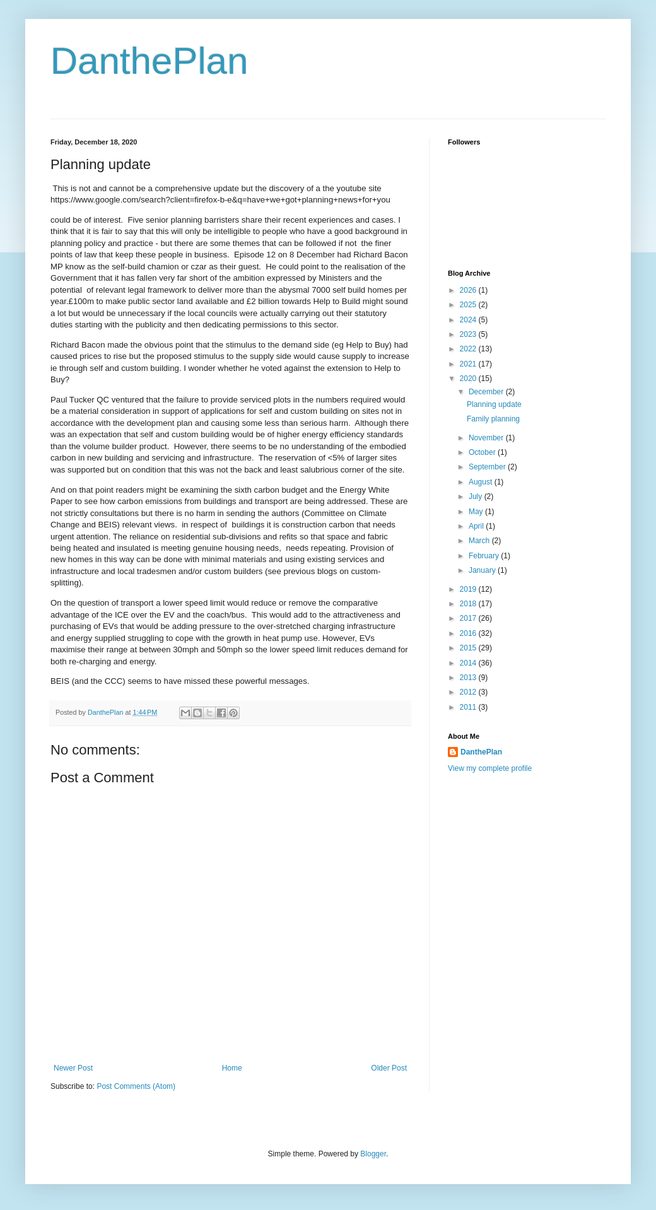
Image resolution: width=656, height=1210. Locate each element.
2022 (469, 348)
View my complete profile (490, 768)
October (483, 452)
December (487, 391)
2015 (469, 647)
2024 (469, 319)
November (487, 437)
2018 (469, 603)
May (477, 511)
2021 (469, 364)
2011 (469, 707)
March (480, 540)
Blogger (373, 1153)
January (483, 570)
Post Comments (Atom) (136, 1086)
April (477, 526)
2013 (469, 677)
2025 (469, 304)
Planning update (494, 404)
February (485, 555)
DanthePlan (149, 61)
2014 (469, 663)
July (476, 496)
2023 (469, 334)
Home (232, 1068)
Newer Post (73, 1068)
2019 (469, 589)
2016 (469, 633)
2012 (469, 692)
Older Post (389, 1068)
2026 (469, 290)
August (482, 482)
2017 (469, 618)
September (488, 466)
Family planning (493, 418)
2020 (469, 378)
